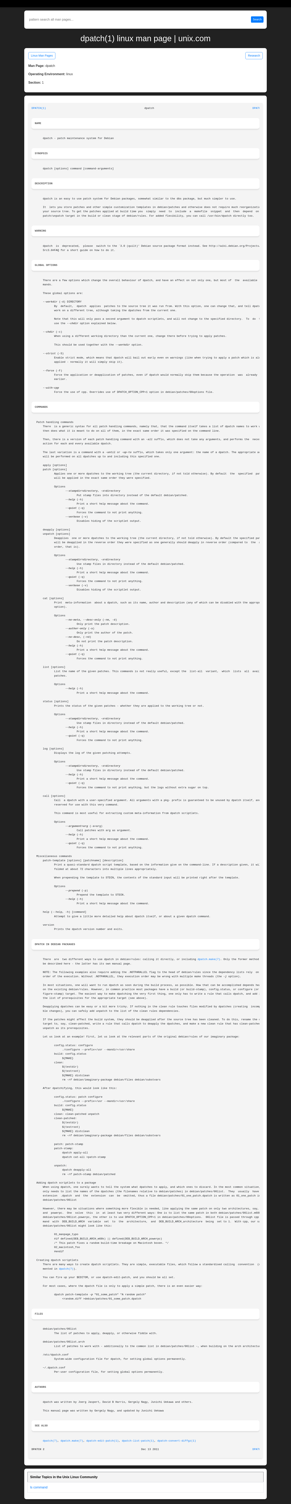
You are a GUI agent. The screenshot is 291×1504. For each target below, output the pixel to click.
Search (257, 19)
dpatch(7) (66, 1268)
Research (254, 55)
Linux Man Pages (42, 55)
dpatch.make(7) (209, 959)
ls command (38, 1487)
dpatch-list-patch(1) (138, 1440)
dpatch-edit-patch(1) (102, 1440)
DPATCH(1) (39, 108)
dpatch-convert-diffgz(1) (176, 1440)
